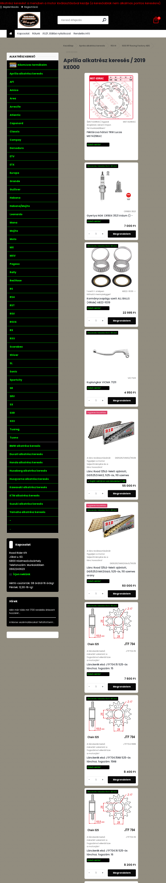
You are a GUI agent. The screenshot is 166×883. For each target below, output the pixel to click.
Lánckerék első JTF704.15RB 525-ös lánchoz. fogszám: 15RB (134, 432)
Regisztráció (31, 7)
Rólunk (36, 33)
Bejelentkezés (11, 7)
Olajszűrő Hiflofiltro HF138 (83, 707)
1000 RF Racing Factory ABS (136, 45)
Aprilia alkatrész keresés (92, 45)
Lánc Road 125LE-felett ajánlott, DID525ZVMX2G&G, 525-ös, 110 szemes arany (135, 331)
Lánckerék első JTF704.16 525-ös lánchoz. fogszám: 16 (87, 529)
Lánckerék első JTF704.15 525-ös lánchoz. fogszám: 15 (87, 432)
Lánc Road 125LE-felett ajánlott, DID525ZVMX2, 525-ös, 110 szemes (87, 331)
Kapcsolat (23, 33)
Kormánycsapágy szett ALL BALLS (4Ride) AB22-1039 (84, 227)
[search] (105, 20)
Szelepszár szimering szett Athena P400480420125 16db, (133, 791)
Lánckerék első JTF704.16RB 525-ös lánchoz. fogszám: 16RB (134, 529)
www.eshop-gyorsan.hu (90, 880)
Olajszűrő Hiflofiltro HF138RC (84, 793)
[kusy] (122, 157)
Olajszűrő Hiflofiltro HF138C (132, 708)
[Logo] (29, 20)
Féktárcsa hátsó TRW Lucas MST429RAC (84, 137)
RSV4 (113, 45)
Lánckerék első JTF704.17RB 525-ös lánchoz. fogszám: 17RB (134, 625)
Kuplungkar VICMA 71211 (129, 225)
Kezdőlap (68, 45)
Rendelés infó (82, 33)
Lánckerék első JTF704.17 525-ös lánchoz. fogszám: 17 (87, 625)
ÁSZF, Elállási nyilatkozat (56, 33)
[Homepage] (11, 33)
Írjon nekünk (21, 574)
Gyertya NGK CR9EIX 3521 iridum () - (135, 132)
